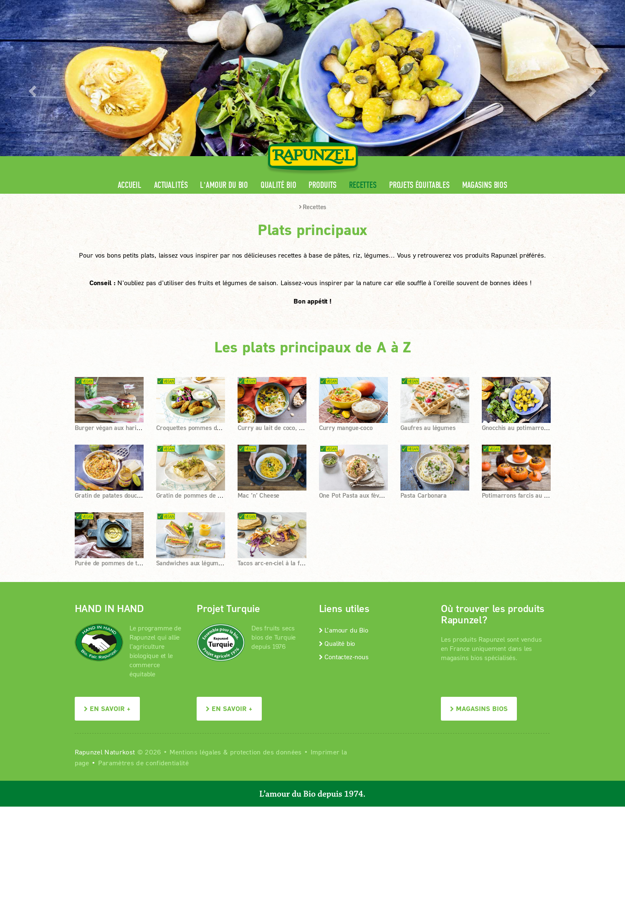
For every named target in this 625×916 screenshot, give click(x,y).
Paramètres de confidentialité (143, 763)
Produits (323, 185)
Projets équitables (419, 185)
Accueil (130, 185)
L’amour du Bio (343, 630)
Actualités (170, 185)
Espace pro (392, 6)
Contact (480, 6)
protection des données (266, 752)
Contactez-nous (344, 656)
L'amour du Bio (224, 185)
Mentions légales (195, 752)
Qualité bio (278, 185)
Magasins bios (484, 185)
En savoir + (107, 708)
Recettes (363, 185)
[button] (31, 88)
